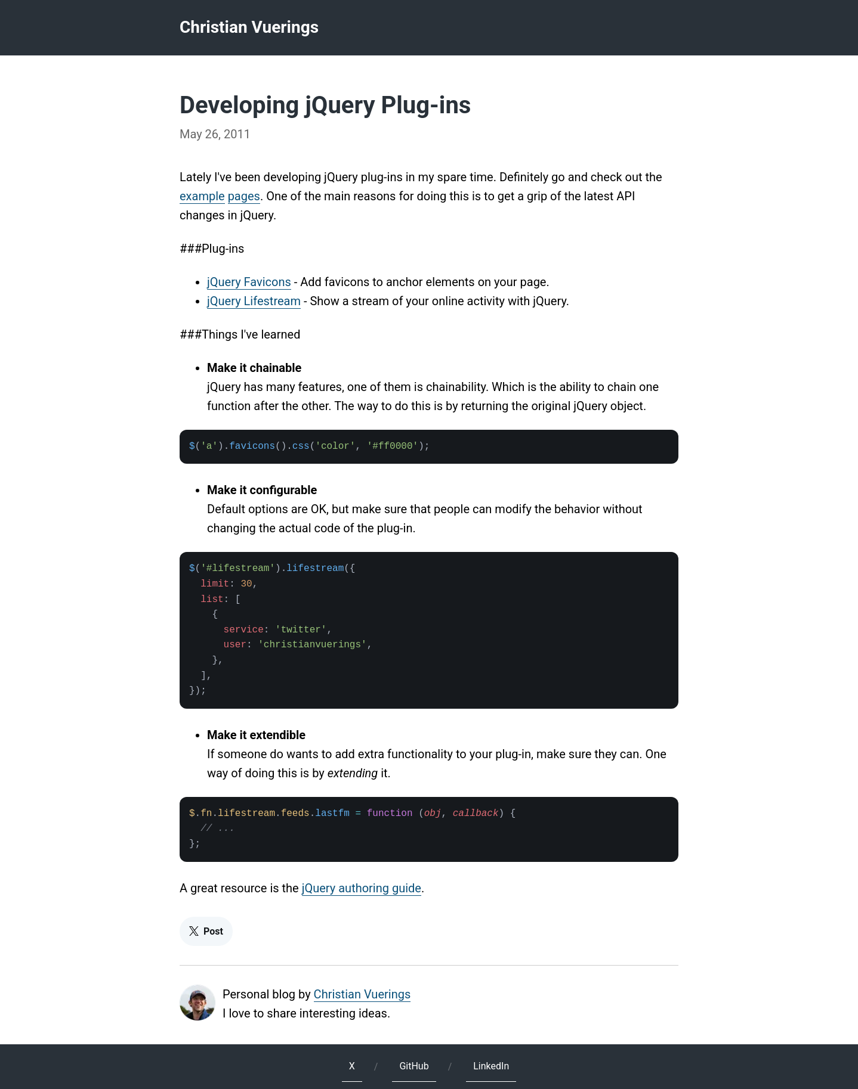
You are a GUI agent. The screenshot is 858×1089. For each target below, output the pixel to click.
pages (244, 196)
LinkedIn (491, 1066)
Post (206, 931)
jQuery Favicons (249, 282)
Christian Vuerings (249, 27)
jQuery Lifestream (254, 301)
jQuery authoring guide (361, 888)
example (202, 196)
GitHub (413, 1066)
